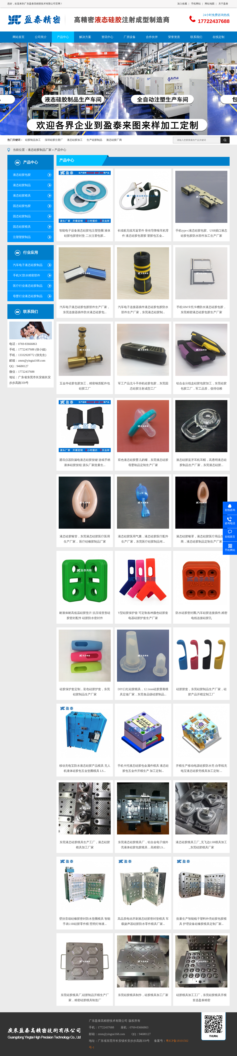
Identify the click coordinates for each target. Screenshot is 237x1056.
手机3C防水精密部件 (26, 275)
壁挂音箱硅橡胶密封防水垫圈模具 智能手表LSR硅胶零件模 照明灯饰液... (84, 921)
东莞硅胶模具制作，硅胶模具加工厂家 (143, 995)
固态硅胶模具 (22, 226)
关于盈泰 (223, 3)
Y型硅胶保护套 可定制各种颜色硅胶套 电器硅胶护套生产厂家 (143, 615)
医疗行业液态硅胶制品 (28, 285)
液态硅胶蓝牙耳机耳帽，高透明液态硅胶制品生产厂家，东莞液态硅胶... (201, 462)
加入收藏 (182, 3)
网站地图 (209, 3)
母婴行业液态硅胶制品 (28, 296)
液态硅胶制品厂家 (39, 149)
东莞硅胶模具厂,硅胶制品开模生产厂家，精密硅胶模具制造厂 (85, 997)
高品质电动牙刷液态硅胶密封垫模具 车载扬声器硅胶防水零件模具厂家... (143, 921)
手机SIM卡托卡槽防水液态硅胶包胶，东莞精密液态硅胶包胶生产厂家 (201, 309)
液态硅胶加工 (75, 140)
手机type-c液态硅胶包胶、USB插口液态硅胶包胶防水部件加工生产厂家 (201, 233)
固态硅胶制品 (22, 216)
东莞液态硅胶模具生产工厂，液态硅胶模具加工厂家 (85, 845)
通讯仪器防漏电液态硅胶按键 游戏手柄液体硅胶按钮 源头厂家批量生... (84, 462)
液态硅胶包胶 (22, 174)
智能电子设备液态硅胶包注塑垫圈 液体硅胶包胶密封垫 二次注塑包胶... (84, 233)
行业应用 (30, 252)
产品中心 (60, 149)
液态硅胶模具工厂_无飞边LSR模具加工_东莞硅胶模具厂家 (201, 845)
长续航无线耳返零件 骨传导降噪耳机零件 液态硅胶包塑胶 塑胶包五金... (143, 233)
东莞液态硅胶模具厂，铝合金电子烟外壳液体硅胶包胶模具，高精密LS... (143, 845)
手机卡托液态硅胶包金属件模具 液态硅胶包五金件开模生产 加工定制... (143, 768)
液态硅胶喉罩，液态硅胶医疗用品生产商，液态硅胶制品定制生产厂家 (201, 539)
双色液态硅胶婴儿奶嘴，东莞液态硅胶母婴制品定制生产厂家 (143, 462)
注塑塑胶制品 (22, 237)
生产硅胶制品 (94, 140)
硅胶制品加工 (33, 140)
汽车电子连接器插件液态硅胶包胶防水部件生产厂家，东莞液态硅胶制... (143, 309)
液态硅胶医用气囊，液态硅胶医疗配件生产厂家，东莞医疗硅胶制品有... (143, 539)
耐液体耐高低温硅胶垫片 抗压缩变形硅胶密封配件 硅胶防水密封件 (84, 615)
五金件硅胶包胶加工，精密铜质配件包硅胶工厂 (85, 386)
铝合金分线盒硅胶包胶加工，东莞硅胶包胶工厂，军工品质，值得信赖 (201, 386)
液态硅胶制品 (22, 185)
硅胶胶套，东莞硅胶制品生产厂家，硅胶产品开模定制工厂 (201, 692)
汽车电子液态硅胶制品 (28, 265)
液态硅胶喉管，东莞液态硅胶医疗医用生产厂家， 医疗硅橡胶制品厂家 (85, 539)
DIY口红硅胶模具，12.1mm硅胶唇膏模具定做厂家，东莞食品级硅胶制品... (143, 692)
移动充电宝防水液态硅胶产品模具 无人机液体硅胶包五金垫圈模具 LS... (84, 768)
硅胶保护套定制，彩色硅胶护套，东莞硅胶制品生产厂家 (85, 692)
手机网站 (196, 3)
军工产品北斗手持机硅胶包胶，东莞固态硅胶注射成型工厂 (143, 386)
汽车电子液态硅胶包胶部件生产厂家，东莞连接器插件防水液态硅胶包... (85, 309)
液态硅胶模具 (22, 195)
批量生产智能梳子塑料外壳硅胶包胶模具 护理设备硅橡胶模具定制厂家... (201, 921)
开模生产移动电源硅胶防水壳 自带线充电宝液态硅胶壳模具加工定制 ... (201, 768)
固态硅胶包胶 (22, 205)
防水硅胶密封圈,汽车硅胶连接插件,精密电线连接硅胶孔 (201, 615)
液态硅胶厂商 (114, 140)
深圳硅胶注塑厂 (54, 140)
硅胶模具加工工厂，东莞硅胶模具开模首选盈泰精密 (201, 997)
